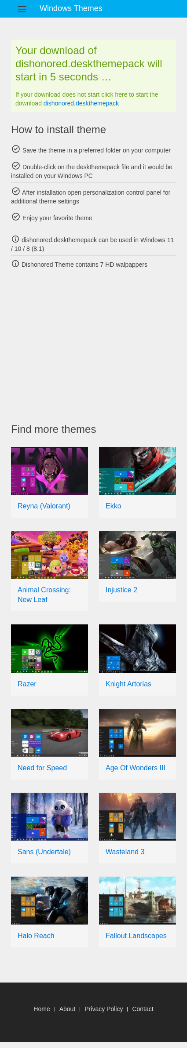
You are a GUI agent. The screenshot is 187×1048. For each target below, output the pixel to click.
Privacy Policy (103, 1008)
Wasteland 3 (125, 852)
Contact (142, 1008)
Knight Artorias (128, 684)
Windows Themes (71, 8)
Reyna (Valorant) (44, 506)
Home (41, 1008)
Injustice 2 (121, 590)
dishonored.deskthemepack (81, 103)
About (67, 1008)
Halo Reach (36, 935)
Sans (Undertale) (44, 852)
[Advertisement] (99, 346)
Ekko (113, 506)
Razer (27, 684)
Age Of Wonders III (135, 768)
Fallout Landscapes (136, 935)
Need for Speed (42, 768)
